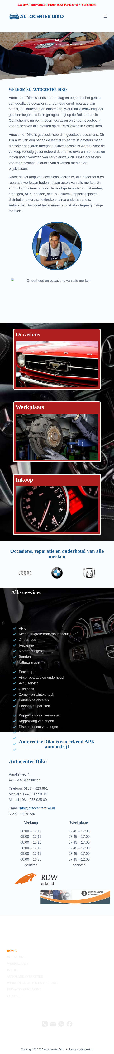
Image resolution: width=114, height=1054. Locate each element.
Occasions (28, 334)
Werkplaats (30, 407)
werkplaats (18, 963)
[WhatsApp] (61, 1024)
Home (12, 950)
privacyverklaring (24, 989)
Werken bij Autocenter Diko (32, 982)
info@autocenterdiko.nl (37, 808)
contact (14, 995)
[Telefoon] (45, 1024)
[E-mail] (53, 1024)
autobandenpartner (25, 976)
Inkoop (24, 479)
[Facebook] (69, 1024)
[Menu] (105, 16)
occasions (16, 957)
